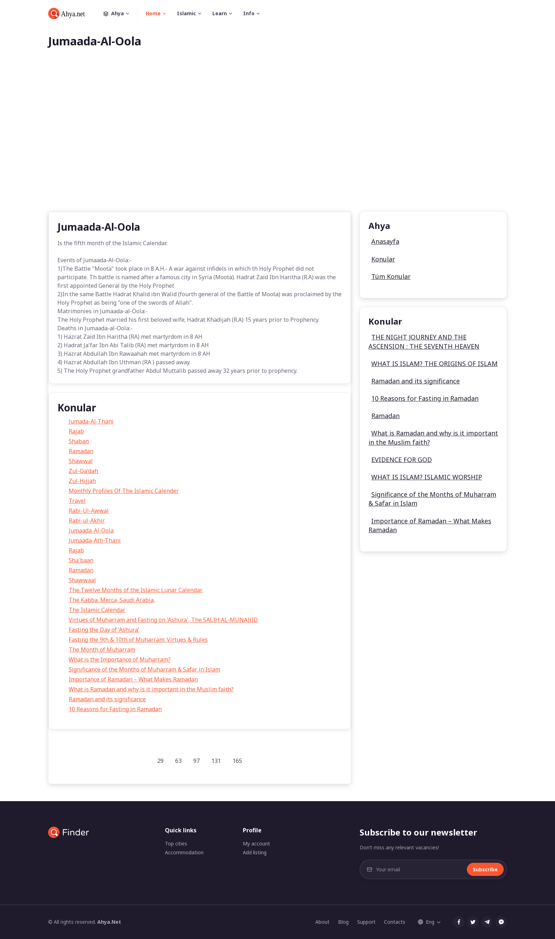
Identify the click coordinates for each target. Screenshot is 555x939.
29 (160, 761)
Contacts (394, 921)
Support (366, 921)
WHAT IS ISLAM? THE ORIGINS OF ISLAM (434, 363)
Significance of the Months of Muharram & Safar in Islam (144, 669)
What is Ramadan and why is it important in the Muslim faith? (151, 689)
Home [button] (153, 13)
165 (237, 761)
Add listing (255, 852)
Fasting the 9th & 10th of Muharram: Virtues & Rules (138, 639)
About (322, 921)
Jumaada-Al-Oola (91, 530)
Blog (343, 921)
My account (256, 843)
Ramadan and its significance (107, 699)
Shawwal (81, 461)
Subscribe (485, 869)
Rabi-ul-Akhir (87, 520)
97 (196, 761)
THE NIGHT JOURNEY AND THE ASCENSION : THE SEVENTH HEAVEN (423, 341)
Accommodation (184, 852)
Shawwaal (82, 580)
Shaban (79, 441)
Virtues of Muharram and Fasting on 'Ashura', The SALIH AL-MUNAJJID (163, 620)
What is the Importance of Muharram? (120, 659)
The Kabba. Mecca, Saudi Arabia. (112, 600)
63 (178, 761)
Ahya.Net (109, 921)
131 (216, 761)
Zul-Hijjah (82, 481)
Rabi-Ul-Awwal (89, 511)
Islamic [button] (186, 13)
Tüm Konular (391, 276)
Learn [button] (219, 13)
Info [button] (248, 13)
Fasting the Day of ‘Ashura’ (104, 630)
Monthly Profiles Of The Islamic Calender (124, 491)
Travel (77, 501)
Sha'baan (81, 560)
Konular (383, 259)
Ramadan (81, 451)
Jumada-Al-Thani (91, 421)
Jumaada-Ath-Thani (95, 540)
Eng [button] (426, 921)
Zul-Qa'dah (83, 471)
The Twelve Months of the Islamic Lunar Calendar (135, 590)
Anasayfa (385, 241)
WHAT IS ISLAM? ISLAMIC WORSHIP (426, 477)
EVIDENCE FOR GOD (401, 459)
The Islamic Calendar (97, 610)
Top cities (176, 843)
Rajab (76, 431)
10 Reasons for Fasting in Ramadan (115, 709)
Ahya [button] (120, 13)
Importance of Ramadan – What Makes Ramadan (133, 679)
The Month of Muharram (102, 649)
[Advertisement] (277, 141)
